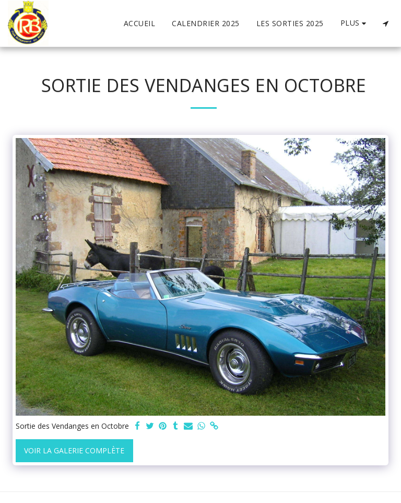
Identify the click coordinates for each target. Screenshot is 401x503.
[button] (385, 23)
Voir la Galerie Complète (74, 450)
